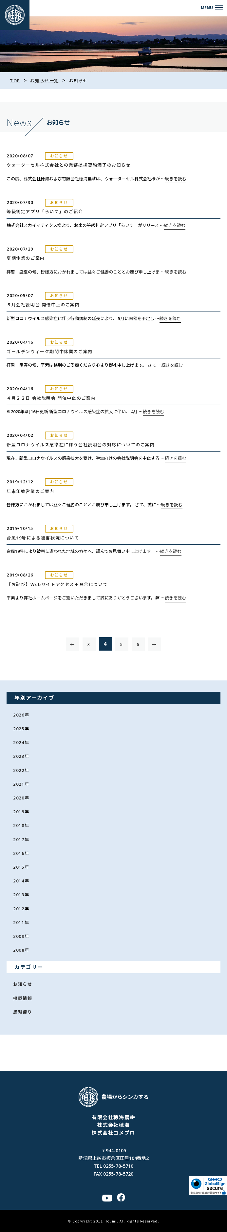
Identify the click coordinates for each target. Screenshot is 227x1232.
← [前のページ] (72, 644)
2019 (18, 812)
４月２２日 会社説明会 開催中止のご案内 (51, 398)
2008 (18, 950)
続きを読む (175, 179)
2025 (18, 729)
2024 (18, 742)
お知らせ (22, 984)
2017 (18, 839)
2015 (18, 867)
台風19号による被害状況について (43, 538)
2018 (18, 825)
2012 (18, 909)
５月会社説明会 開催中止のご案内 (43, 305)
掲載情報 (22, 998)
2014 (18, 881)
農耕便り (22, 1012)
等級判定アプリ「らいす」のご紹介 (45, 211)
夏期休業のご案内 (26, 258)
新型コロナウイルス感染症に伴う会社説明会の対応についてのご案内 (81, 445)
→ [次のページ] (154, 644)
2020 (18, 798)
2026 (18, 715)
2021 (18, 784)
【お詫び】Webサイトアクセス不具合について (57, 584)
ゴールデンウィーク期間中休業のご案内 (50, 351)
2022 (18, 770)
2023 (18, 756)
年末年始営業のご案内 (30, 491)
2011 (18, 922)
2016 (18, 853)
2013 (18, 895)
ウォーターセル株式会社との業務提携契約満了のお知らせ (69, 165)
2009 (18, 936)
